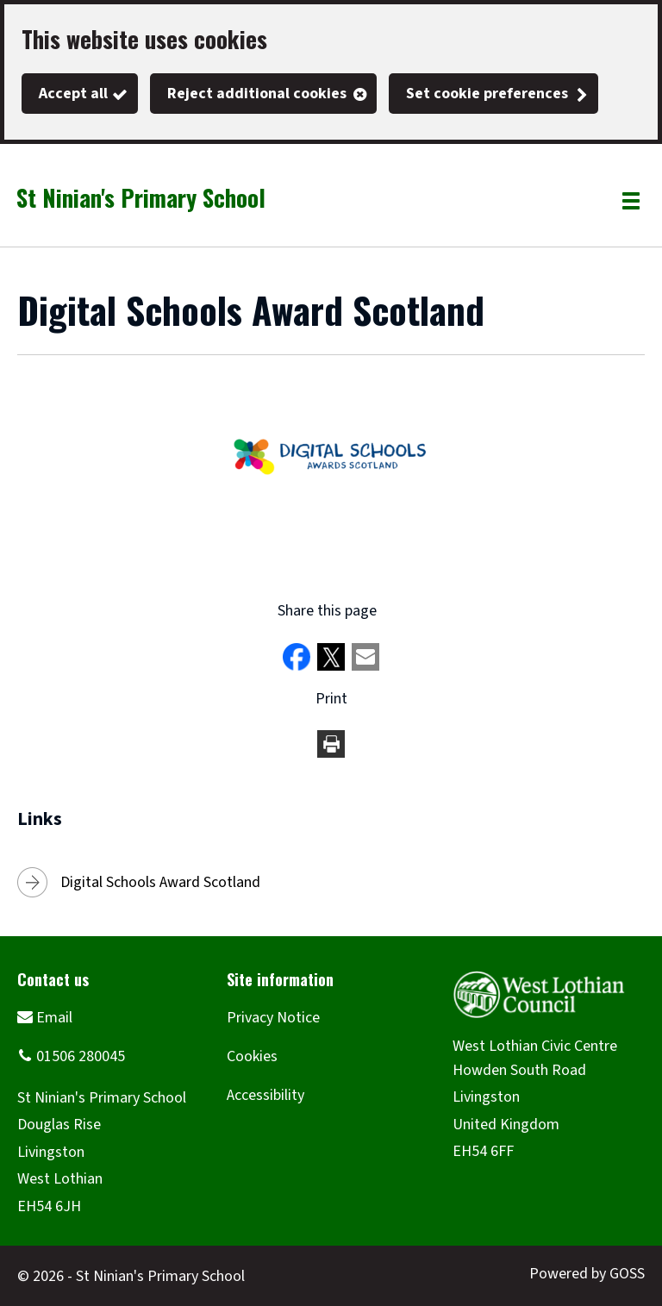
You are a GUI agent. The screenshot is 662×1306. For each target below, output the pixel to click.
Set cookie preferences (487, 93)
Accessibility (265, 1095)
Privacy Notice (273, 1017)
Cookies (252, 1056)
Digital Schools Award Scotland (160, 882)
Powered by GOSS (587, 1273)
